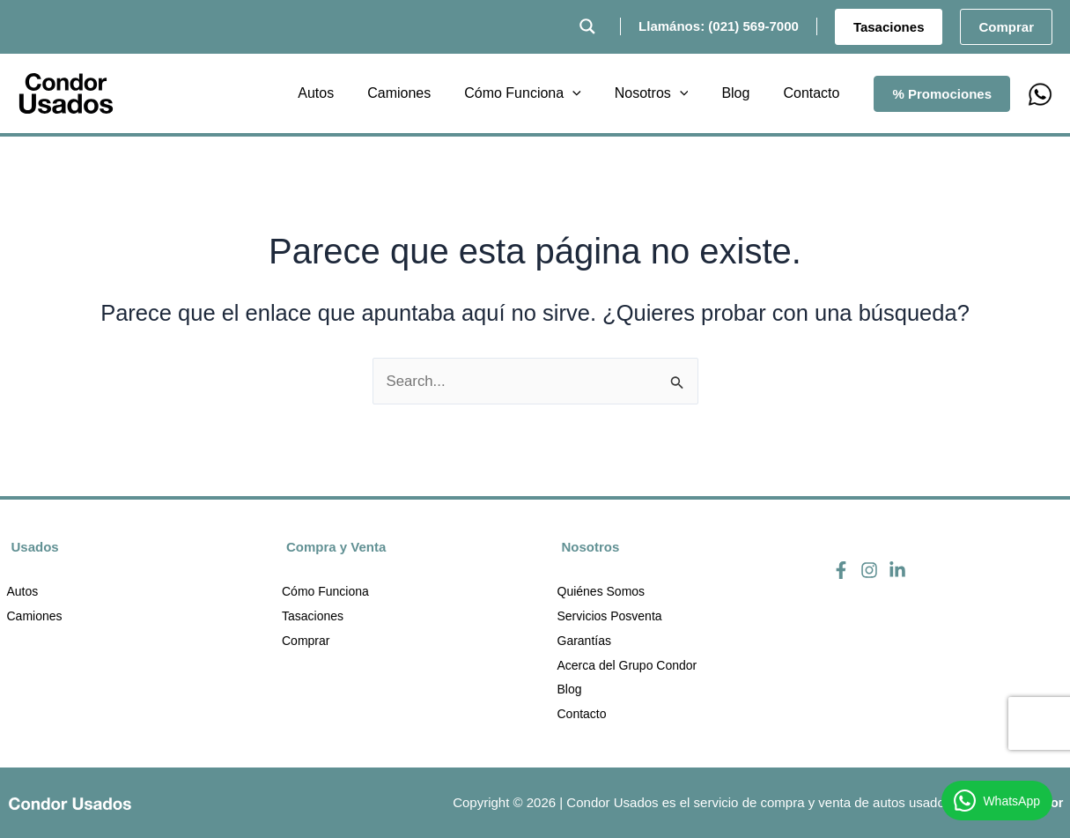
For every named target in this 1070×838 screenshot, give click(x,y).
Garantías (584, 641)
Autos (23, 591)
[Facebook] (841, 568)
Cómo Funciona (325, 591)
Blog (569, 690)
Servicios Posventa (609, 616)
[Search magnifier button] (587, 26)
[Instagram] (869, 568)
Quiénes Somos (601, 591)
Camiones (35, 616)
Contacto (582, 715)
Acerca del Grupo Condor (627, 665)
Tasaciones (312, 616)
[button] (889, 27)
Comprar (305, 641)
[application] (591, 93)
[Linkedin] (897, 568)
